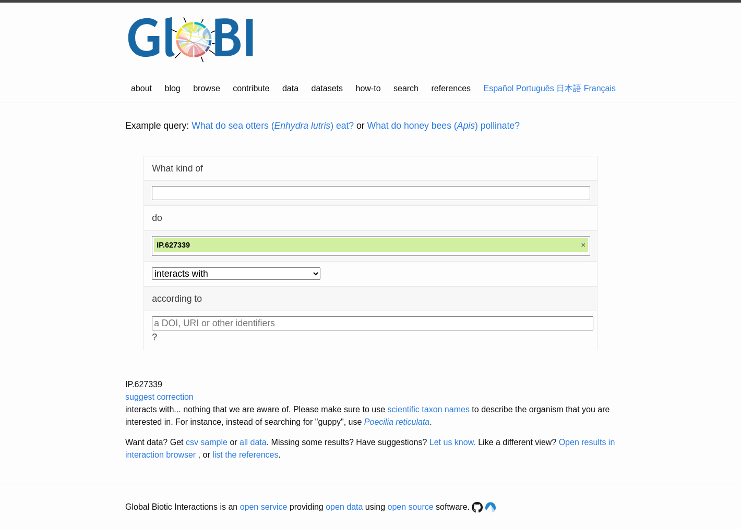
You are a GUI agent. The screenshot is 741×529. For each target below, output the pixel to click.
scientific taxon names (428, 409)
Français (600, 88)
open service (264, 506)
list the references (245, 454)
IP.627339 (143, 384)
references (451, 88)
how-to (368, 88)
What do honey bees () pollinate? (443, 125)
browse (206, 88)
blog (173, 88)
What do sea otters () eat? (273, 125)
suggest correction (159, 396)
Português (535, 88)
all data (253, 442)
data (290, 88)
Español (499, 88)
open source (411, 506)
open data (344, 506)
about (141, 88)
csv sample (207, 442)
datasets (327, 88)
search (406, 88)
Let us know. (452, 442)
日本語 (568, 88)
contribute (251, 88)
